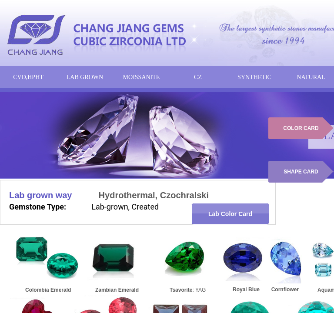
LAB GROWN (85, 77)
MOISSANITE (141, 77)
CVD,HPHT (28, 77)
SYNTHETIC (254, 77)
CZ (198, 77)
